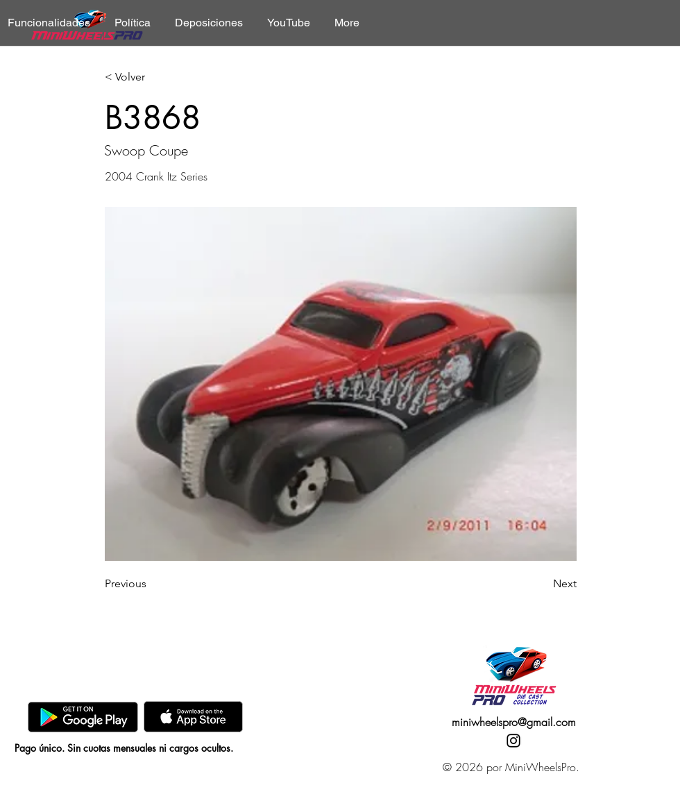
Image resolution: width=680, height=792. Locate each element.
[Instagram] (513, 741)
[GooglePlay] (83, 717)
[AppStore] (193, 716)
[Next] (542, 584)
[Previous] (150, 584)
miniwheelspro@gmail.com (514, 722)
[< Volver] (150, 77)
